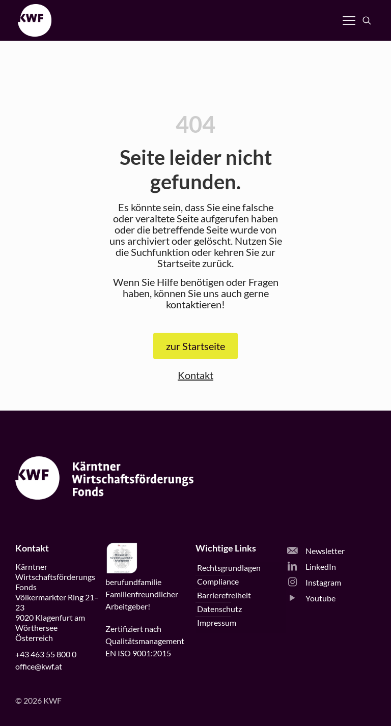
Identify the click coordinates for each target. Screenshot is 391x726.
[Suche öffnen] (366, 20)
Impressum (216, 622)
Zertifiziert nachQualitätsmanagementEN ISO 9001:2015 (144, 641)
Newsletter (316, 551)
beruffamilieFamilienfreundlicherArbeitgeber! (141, 594)
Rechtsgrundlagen (229, 567)
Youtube (311, 598)
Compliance (218, 581)
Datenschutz (219, 609)
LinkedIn (311, 566)
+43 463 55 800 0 (45, 654)
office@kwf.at (38, 666)
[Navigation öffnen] (349, 20)
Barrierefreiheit (224, 595)
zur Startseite (195, 346)
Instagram (314, 582)
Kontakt (195, 375)
